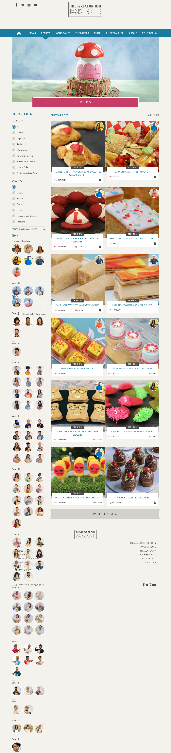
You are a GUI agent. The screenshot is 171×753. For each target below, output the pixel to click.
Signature (21, 138)
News (32, 33)
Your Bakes (63, 33)
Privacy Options (147, 547)
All (18, 126)
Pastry (19, 210)
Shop (97, 33)
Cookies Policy (147, 554)
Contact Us (149, 33)
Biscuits (20, 198)
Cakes (20, 192)
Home (19, 33)
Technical (21, 144)
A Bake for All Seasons (27, 161)
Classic (20, 132)
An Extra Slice (114, 33)
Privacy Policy (148, 550)
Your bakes (21, 554)
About (133, 33)
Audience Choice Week (28, 558)
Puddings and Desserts (27, 216)
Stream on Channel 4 (142, 5)
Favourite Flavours (25, 155)
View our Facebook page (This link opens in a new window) (16, 5)
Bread (19, 204)
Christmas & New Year (27, 173)
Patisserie (21, 221)
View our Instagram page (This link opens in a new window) (29, 5)
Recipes (45, 33)
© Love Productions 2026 (29, 585)
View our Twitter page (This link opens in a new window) (22, 5)
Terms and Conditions (143, 543)
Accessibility (149, 558)
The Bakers (82, 33)
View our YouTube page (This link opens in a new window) (35, 5)
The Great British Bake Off (85, 9)
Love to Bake (22, 167)
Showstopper (23, 150)
